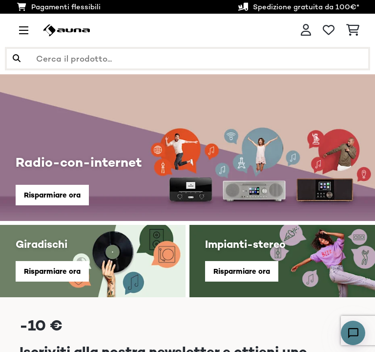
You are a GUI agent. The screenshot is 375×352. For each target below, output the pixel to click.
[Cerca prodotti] (187, 58)
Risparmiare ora (52, 194)
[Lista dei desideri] (328, 30)
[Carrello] (352, 30)
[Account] (306, 30)
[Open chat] (353, 333)
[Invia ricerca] (17, 59)
